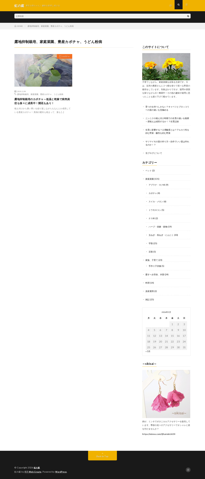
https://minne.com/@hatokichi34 (158, 434)
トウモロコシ (155, 210)
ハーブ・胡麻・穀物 (159, 227)
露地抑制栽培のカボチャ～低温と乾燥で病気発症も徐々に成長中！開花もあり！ (42, 101)
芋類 (151, 243)
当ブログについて (154, 153)
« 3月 (148, 351)
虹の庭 (37, 467)
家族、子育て (152, 260)
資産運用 (149, 291)
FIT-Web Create (33, 471)
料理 (147, 283)
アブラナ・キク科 (158, 185)
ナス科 (152, 218)
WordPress (62, 471)
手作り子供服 (155, 266)
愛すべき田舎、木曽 (155, 274)
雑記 (147, 299)
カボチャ (65, 57)
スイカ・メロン (156, 202)
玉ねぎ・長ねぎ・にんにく (162, 235)
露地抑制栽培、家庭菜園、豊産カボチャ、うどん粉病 (40, 94)
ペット (148, 171)
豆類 (151, 252)
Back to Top (103, 456)
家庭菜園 (149, 179)
